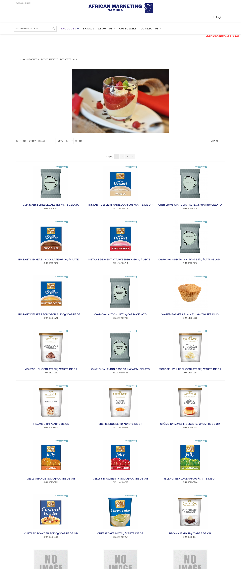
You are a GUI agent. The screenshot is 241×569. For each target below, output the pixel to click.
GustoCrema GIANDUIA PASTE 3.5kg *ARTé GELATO (190, 204)
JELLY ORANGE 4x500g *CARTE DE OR (51, 478)
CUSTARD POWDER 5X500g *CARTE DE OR (51, 533)
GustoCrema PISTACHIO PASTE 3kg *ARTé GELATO (189, 259)
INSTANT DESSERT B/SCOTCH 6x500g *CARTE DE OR (51, 314)
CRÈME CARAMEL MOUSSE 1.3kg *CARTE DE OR (190, 423)
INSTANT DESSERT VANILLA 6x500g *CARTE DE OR (120, 204)
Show (60, 141)
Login (219, 17)
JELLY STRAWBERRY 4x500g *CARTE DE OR (120, 478)
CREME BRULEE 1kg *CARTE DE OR (120, 423)
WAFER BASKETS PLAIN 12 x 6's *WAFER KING (190, 314)
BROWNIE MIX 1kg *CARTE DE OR (190, 533)
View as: (214, 141)
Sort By (32, 141)
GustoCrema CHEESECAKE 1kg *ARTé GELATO (51, 204)
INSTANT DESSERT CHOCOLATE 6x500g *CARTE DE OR (53, 259)
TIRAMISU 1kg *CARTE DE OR (51, 423)
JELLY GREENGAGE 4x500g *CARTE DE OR (190, 478)
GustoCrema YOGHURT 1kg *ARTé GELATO (120, 314)
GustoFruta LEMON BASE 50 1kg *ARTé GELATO (120, 369)
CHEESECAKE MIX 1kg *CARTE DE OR (120, 533)
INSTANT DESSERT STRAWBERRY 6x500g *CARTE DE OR (123, 259)
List (221, 141)
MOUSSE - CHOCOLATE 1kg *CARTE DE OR (50, 369)
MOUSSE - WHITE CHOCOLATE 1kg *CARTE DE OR (190, 369)
